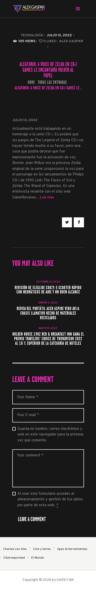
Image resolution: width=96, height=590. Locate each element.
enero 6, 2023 (48, 302)
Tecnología (31, 35)
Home (31, 82)
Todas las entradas (52, 82)
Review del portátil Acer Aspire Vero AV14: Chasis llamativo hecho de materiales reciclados (48, 313)
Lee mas (47, 197)
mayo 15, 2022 (48, 328)
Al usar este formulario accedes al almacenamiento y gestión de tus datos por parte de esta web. (50, 499)
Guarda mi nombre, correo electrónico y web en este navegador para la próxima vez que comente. (50, 435)
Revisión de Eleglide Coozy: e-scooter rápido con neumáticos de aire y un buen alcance (48, 290)
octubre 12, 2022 (48, 282)
